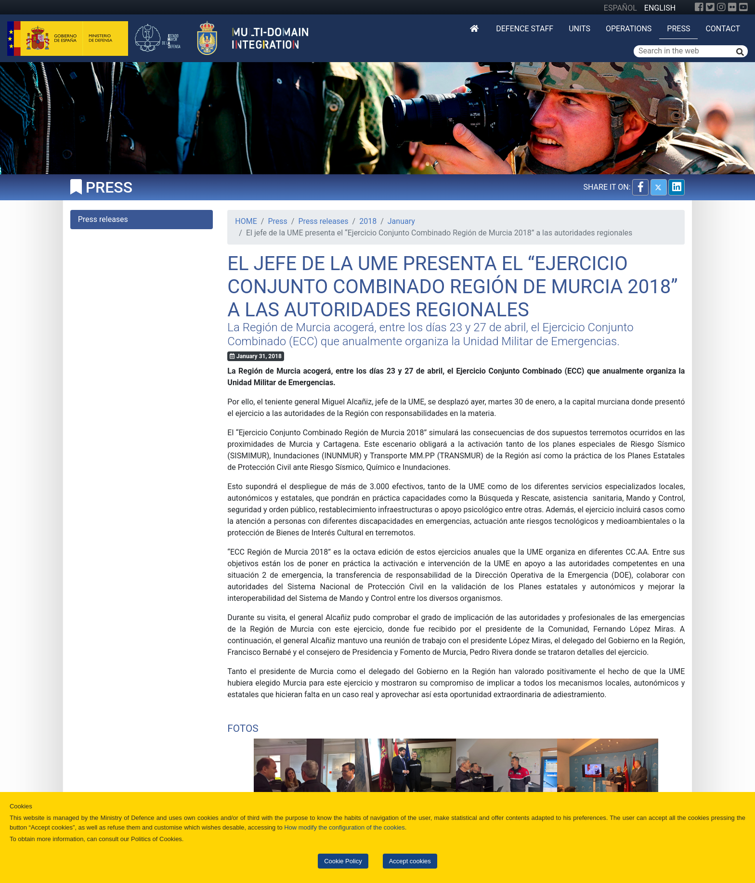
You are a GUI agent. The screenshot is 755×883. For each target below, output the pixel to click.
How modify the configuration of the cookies (344, 827)
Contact (722, 28)
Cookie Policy (343, 861)
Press (678, 28)
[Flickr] (732, 7)
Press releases (323, 221)
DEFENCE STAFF (524, 28)
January (401, 221)
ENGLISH (660, 8)
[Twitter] (710, 7)
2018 (368, 221)
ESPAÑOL (620, 8)
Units (579, 28)
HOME (246, 221)
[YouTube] (743, 7)
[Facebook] (699, 7)
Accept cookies (410, 861)
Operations (628, 28)
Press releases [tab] (103, 219)
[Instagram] (721, 7)
